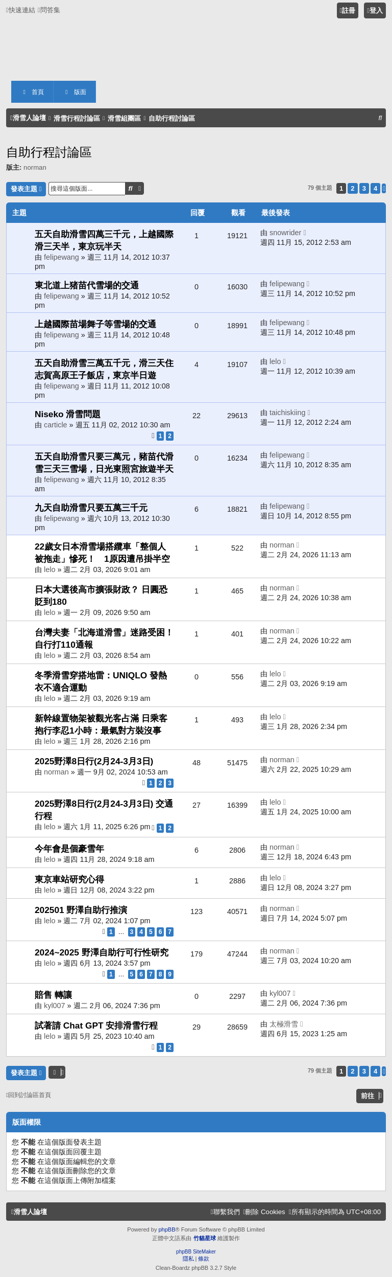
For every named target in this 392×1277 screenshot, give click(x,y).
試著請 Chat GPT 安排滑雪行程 (96, 1025)
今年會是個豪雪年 (69, 848)
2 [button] (352, 188)
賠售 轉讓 (53, 995)
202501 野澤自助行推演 (81, 910)
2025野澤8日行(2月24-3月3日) (94, 761)
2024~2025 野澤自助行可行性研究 (101, 952)
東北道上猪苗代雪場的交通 (87, 285)
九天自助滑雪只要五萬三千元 (91, 508)
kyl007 (54, 1005)
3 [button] (364, 188)
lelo (275, 361)
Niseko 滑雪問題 (68, 414)
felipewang (61, 257)
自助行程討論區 (49, 152)
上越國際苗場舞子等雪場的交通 (95, 324)
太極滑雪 (284, 1024)
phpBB (166, 1229)
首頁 (32, 92)
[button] (384, 188)
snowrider (285, 233)
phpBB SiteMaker (196, 1252)
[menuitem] (49, 10)
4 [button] (375, 188)
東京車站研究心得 (69, 879)
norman (34, 167)
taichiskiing (287, 412)
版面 (74, 92)
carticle (55, 425)
